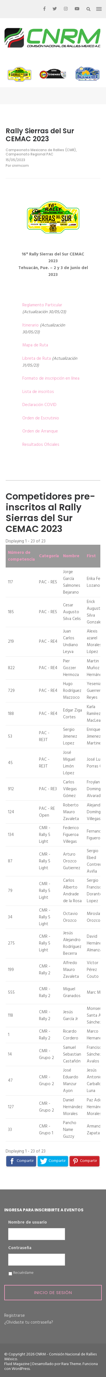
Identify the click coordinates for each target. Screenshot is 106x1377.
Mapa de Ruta (35, 345)
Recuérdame (23, 1273)
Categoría (49, 556)
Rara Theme (71, 1364)
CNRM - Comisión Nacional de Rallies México (50, 1357)
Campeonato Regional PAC (29, 154)
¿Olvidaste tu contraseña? (28, 1322)
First (91, 556)
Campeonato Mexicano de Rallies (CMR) (41, 149)
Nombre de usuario (27, 1223)
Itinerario (30, 325)
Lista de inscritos (38, 391)
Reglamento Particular (42, 305)
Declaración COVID (39, 405)
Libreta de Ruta (36, 358)
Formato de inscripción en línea (50, 378)
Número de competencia (21, 556)
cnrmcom (20, 165)
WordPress (21, 1369)
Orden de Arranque (40, 431)
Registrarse (14, 1315)
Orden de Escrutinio (40, 418)
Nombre (71, 556)
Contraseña (19, 1248)
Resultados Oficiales (40, 444)
